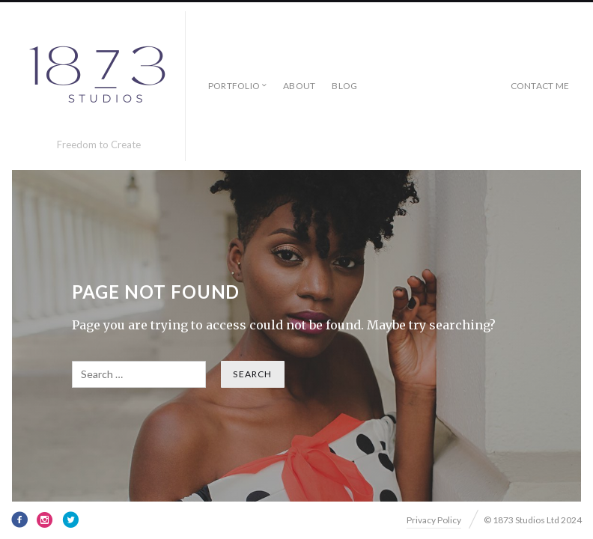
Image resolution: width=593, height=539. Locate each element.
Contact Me (540, 85)
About (299, 85)
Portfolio (234, 85)
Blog (344, 85)
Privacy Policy (434, 520)
